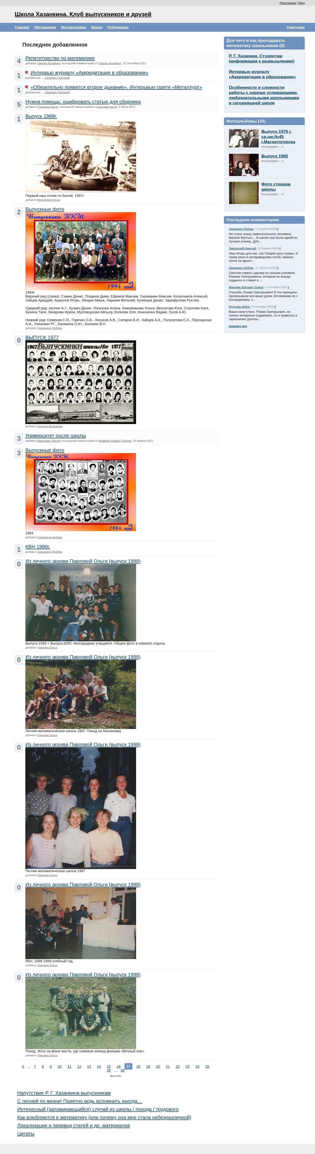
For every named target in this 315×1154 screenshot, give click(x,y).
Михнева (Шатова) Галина (246, 287)
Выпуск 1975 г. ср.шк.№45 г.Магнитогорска (278, 136)
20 (158, 1066)
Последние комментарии (252, 219)
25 (207, 1066)
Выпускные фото (44, 209)
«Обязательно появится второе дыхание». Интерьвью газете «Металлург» (116, 87)
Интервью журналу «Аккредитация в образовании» (262, 74)
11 (69, 1066)
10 (60, 1066)
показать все (238, 326)
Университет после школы (55, 435)
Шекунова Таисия (49, 440)
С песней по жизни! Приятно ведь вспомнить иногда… (79, 1101)
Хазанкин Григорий (57, 77)
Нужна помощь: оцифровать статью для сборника (83, 101)
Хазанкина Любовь (241, 228)
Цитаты (25, 1133)
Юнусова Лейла (239, 306)
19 (148, 1066)
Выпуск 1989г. (41, 116)
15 (109, 1066)
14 (99, 1066)
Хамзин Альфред (48, 63)
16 (119, 1066)
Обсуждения (45, 27)
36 (123, 1070)
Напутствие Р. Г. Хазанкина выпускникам (64, 1093)
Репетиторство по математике (60, 58)
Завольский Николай (242, 248)
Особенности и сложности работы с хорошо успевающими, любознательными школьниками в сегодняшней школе (264, 95)
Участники (295, 27)
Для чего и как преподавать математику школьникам (255, 43)
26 (109, 1070)
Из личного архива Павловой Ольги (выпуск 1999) (83, 561)
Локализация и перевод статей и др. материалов (73, 1125)
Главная (22, 27)
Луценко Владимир (50, 426)
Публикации (118, 27)
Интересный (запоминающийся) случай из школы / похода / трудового (97, 1109)
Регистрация (288, 2)
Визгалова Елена (48, 199)
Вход (302, 2)
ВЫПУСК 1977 (42, 337)
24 (197, 1066)
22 (178, 1066)
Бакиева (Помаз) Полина (115, 440)
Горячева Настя (47, 106)
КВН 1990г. (37, 546)
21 (168, 1066)
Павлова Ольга (47, 647)
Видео (96, 27)
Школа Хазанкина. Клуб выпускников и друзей (83, 14)
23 (187, 1066)
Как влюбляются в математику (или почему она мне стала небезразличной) (104, 1117)
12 (79, 1066)
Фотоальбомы (73, 27)
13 (89, 1066)
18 (138, 1066)
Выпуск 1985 (274, 156)
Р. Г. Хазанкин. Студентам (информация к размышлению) (262, 58)
